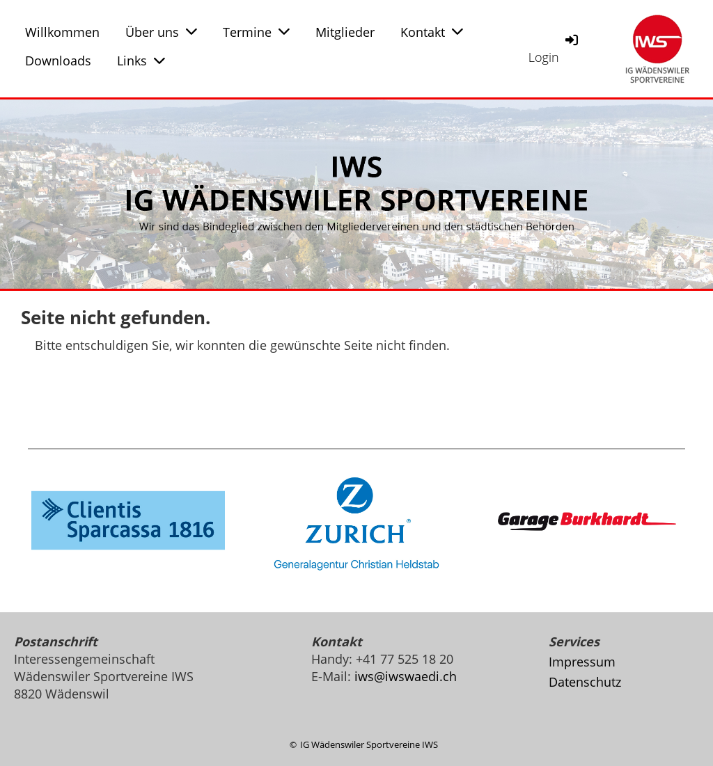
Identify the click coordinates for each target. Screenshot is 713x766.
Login (554, 48)
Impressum (582, 661)
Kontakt (431, 32)
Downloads (58, 60)
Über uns (161, 32)
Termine (256, 32)
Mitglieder (345, 32)
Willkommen (62, 32)
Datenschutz (585, 681)
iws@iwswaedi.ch (405, 676)
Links (141, 60)
